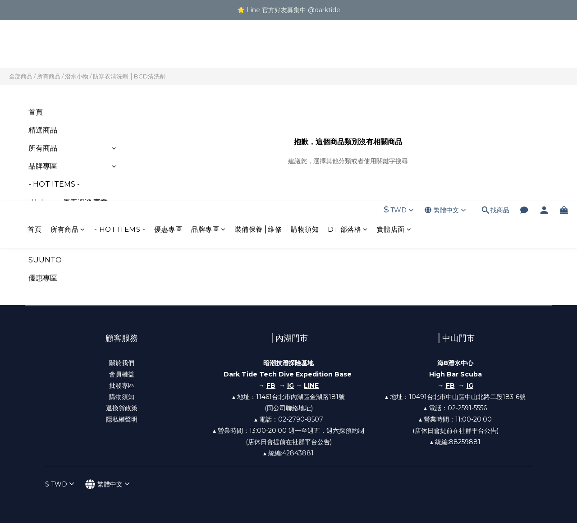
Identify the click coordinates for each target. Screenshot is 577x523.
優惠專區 (168, 49)
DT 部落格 (348, 49)
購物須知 (305, 49)
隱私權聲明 (121, 419)
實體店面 (394, 49)
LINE (311, 385)
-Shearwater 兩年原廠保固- (66, 236)
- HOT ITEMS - (120, 49)
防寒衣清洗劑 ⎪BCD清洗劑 (129, 76)
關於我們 (121, 363)
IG (290, 385)
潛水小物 (76, 76)
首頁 (34, 49)
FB (450, 385)
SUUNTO (45, 260)
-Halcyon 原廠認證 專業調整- (68, 207)
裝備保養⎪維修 (258, 49)
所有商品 (67, 49)
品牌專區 (208, 49)
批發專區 (121, 385)
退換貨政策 (121, 408)
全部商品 (20, 76)
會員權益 (121, 374)
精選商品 (42, 130)
